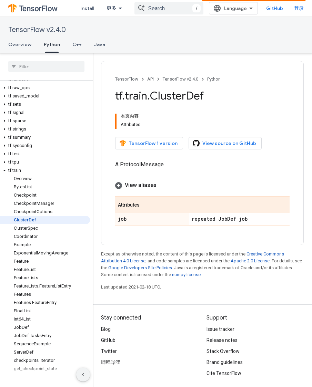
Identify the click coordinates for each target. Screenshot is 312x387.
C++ (77, 44)
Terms (108, 372)
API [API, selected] (146, 8)
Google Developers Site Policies (140, 241)
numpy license (186, 248)
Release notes (222, 313)
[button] (45, 69)
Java (99, 44)
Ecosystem (186, 8)
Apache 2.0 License (250, 234)
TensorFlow (126, 79)
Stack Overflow (223, 324)
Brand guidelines (225, 335)
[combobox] (233, 8)
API (150, 79)
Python (214, 79)
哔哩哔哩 (110, 335)
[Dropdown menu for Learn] (128, 8)
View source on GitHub (224, 125)
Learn (113, 8)
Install (87, 8)
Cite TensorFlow (224, 346)
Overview (19, 44)
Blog (106, 302)
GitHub (289, 8)
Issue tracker (220, 302)
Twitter (109, 324)
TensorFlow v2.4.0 (37, 29)
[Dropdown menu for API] (158, 8)
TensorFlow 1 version (148, 125)
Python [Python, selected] (52, 44)
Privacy (130, 372)
